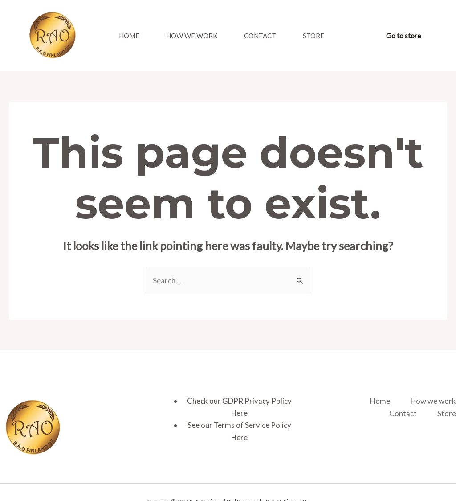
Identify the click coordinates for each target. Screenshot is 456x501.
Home (129, 36)
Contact (260, 36)
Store (313, 36)
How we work (191, 36)
